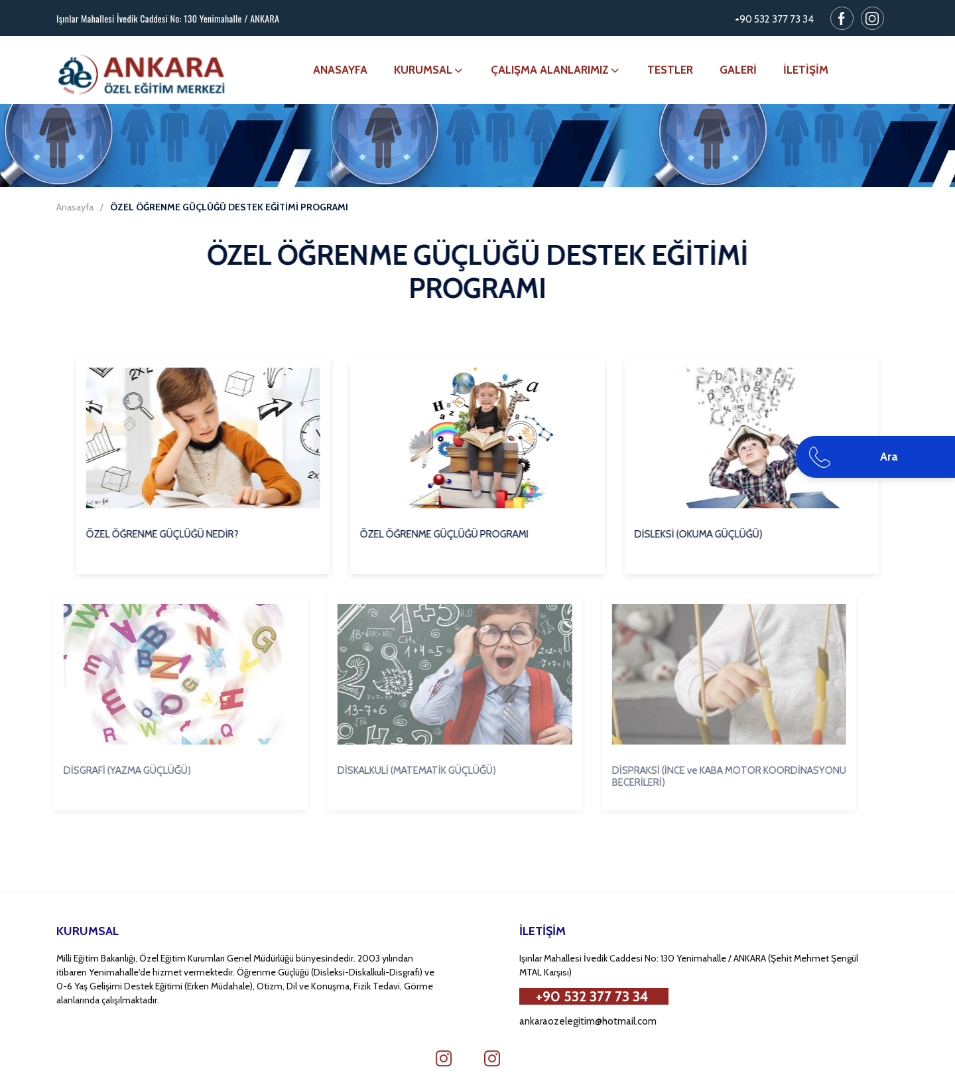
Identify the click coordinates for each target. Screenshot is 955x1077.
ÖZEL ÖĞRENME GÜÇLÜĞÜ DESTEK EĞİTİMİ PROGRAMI (229, 207)
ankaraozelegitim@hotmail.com (588, 1021)
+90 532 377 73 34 (774, 19)
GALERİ (738, 69)
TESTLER (670, 69)
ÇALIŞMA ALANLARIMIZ (556, 69)
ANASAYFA (340, 69)
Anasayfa (75, 207)
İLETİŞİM (805, 69)
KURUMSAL (429, 69)
